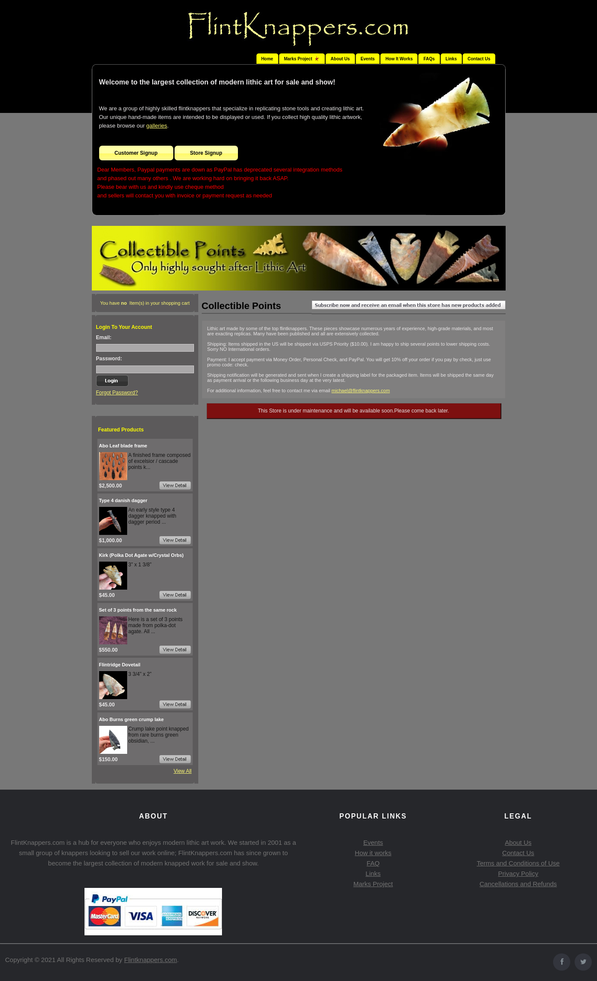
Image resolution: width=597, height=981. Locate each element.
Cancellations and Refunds (518, 883)
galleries (156, 125)
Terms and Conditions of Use (518, 863)
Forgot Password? (117, 393)
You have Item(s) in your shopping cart (145, 303)
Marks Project (373, 883)
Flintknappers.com (150, 959)
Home (267, 58)
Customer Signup (136, 153)
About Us (340, 58)
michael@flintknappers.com (360, 390)
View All (183, 771)
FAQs (428, 58)
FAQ (373, 863)
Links (451, 58)
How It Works (399, 58)
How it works (373, 852)
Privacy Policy (518, 873)
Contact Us (479, 58)
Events (368, 58)
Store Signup (206, 153)
